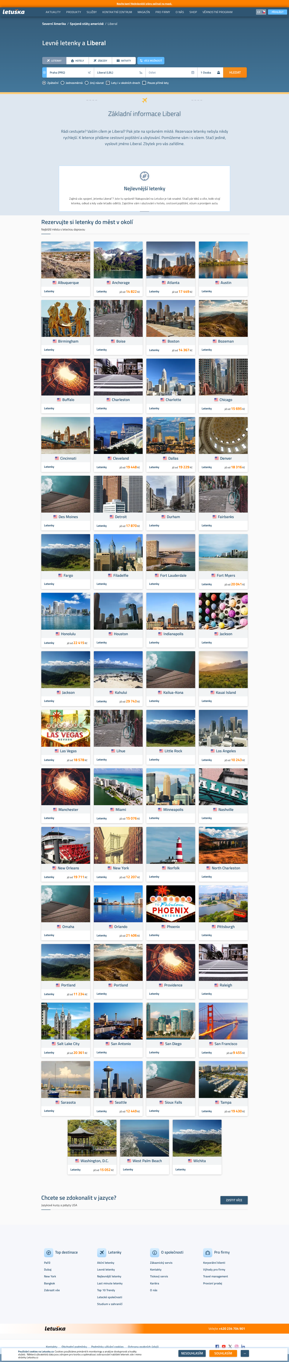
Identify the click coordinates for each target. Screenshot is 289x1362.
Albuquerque (68, 282)
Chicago (226, 399)
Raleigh (226, 985)
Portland (68, 985)
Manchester (68, 809)
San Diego (173, 1043)
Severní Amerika (54, 23)
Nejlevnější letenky (109, 1276)
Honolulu (68, 633)
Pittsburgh (226, 926)
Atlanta (173, 282)
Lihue (120, 751)
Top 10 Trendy (106, 1290)
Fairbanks (226, 516)
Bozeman (226, 341)
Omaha (68, 926)
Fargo (68, 575)
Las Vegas (68, 751)
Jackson (226, 633)
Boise (121, 341)
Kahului (121, 692)
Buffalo (68, 399)
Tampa (225, 1102)
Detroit (121, 516)
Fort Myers (226, 575)
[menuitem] (53, 12)
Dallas (173, 458)
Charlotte (173, 399)
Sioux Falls (173, 1102)
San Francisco (226, 1043)
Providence (173, 985)
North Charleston (226, 868)
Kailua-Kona (173, 692)
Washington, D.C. (95, 1160)
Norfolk (173, 868)
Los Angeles (226, 751)
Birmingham (68, 341)
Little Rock (173, 751)
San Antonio (121, 1043)
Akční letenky (105, 1262)
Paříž (47, 1262)
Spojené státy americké (87, 23)
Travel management (215, 1276)
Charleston (121, 399)
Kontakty (155, 1269)
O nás (153, 1290)
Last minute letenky (110, 1283)
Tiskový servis (159, 1276)
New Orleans (68, 868)
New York (121, 868)
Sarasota (68, 1102)
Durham (173, 516)
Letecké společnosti (109, 1297)
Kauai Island (226, 692)
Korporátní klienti (214, 1262)
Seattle (121, 1102)
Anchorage (121, 282)
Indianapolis (173, 633)
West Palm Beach (147, 1160)
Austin (226, 282)
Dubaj (47, 1269)
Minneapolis (173, 809)
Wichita (199, 1160)
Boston (173, 341)
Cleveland (121, 458)
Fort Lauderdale (173, 575)
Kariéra (154, 1283)
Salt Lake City (68, 1043)
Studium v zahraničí (109, 1304)
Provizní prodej (212, 1283)
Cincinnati (68, 458)
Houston (121, 633)
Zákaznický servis (161, 1262)
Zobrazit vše (52, 1290)
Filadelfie (120, 575)
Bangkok (49, 1283)
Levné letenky (106, 1269)
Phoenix (173, 926)
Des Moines (68, 516)
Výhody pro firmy (214, 1269)
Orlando (120, 926)
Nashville (226, 809)
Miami (121, 809)
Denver (226, 458)
